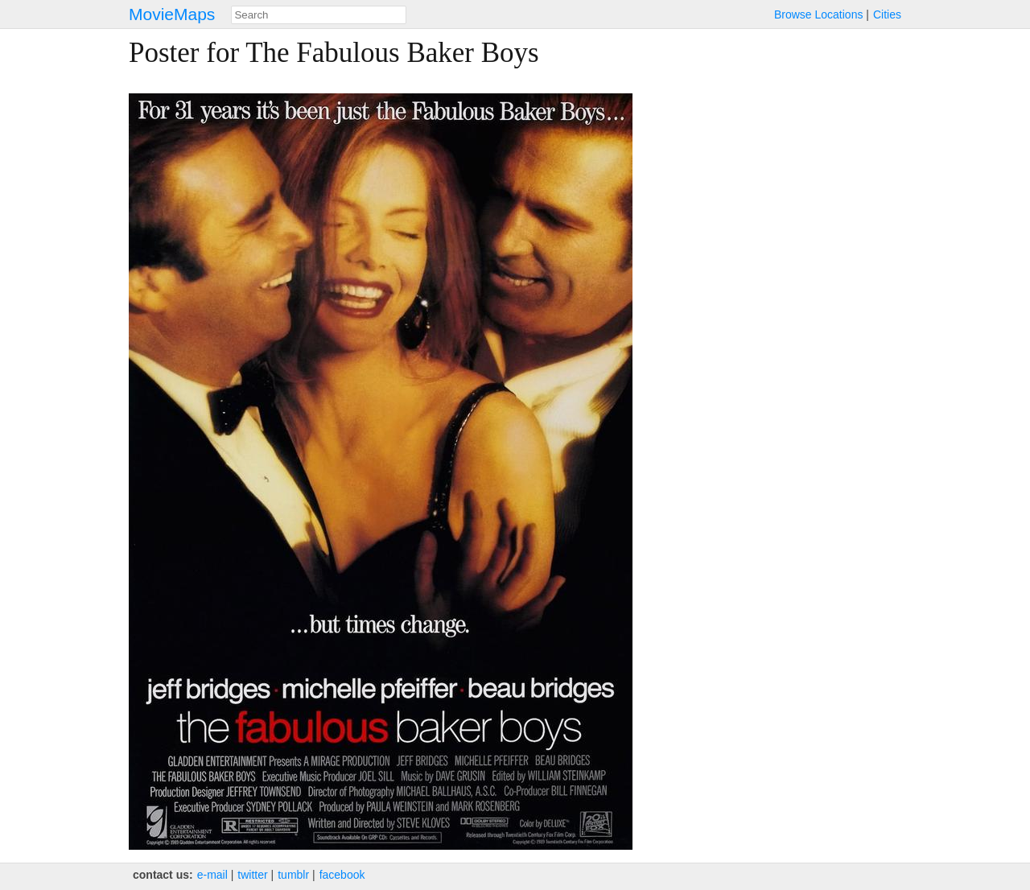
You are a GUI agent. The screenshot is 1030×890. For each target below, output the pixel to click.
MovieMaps (172, 14)
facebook (342, 874)
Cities (887, 14)
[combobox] (318, 15)
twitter (252, 874)
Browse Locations (818, 14)
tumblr (293, 874)
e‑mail (212, 874)
